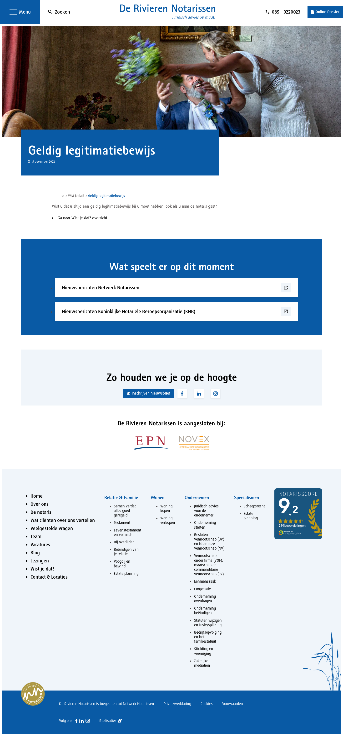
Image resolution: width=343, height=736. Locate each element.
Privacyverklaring (177, 703)
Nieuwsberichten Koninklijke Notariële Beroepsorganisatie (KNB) (128, 311)
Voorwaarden (232, 703)
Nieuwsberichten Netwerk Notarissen (100, 288)
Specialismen (246, 497)
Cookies (207, 703)
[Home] (62, 196)
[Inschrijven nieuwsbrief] (148, 393)
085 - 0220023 (286, 12)
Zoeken (62, 12)
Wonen (157, 497)
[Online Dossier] (325, 12)
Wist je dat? (76, 196)
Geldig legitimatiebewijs (106, 196)
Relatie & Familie (121, 497)
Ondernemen (197, 497)
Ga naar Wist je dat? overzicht (82, 217)
